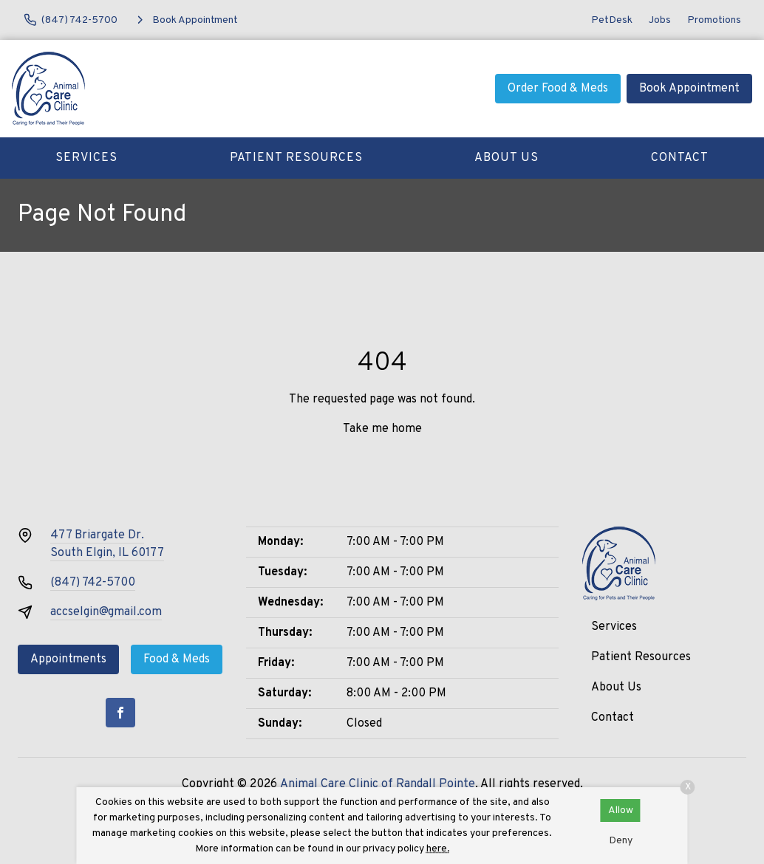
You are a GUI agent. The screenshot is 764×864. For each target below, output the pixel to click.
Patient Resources (296, 158)
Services (86, 158)
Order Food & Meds (558, 88)
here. (438, 849)
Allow (620, 810)
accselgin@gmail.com (106, 612)
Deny (620, 840)
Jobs (660, 20)
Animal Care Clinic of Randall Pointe (377, 784)
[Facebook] (120, 712)
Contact (680, 158)
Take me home (382, 429)
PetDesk (611, 20)
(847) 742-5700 (92, 582)
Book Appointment (689, 88)
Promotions (714, 20)
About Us (506, 158)
